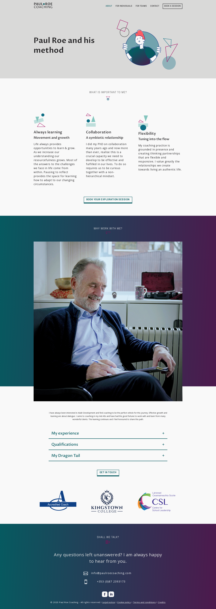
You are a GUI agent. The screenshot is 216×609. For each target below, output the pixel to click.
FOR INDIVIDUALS (124, 6)
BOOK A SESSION (172, 6)
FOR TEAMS (141, 6)
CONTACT (154, 6)
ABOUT (109, 6)
